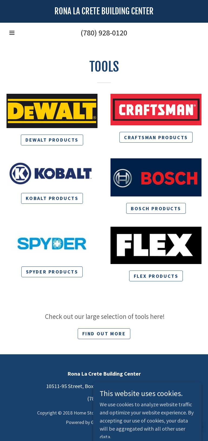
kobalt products (52, 198)
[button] (11, 32)
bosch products (156, 208)
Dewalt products (52, 140)
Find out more (104, 333)
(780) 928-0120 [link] (104, 33)
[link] (104, 12)
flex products (156, 276)
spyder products (52, 272)
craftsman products (156, 137)
